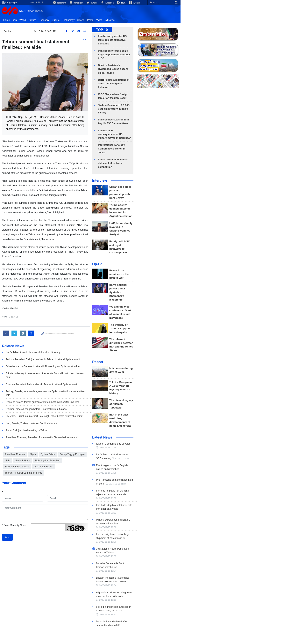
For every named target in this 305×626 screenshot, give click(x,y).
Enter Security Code (42, 491)
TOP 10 (164, 30)
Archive (230, 3)
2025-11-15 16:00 (170, 546)
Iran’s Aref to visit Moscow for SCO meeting (182, 380)
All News (138, 20)
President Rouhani (43, 426)
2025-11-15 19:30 (187, 448)
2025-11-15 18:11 (181, 492)
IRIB (119, 426)
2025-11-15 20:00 (177, 438)
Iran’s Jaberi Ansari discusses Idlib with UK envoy (61, 332)
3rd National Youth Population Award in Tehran (184, 455)
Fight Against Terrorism (45, 433)
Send (35, 503)
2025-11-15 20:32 (176, 427)
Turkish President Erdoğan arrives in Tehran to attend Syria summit (71, 339)
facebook (201, 3)
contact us (269, 599)
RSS (216, 3)
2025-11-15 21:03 (180, 416)
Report (160, 296)
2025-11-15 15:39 (182, 556)
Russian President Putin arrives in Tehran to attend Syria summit (69, 360)
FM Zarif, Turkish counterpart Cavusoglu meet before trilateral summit (72, 388)
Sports (108, 20)
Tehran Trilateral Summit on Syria (51, 439)
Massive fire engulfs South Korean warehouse (183, 466)
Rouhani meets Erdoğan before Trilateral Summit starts (64, 381)
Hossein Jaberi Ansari (75, 433)
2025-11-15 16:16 (180, 524)
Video (127, 20)
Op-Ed (159, 216)
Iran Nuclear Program (113, 582)
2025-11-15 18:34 (185, 481)
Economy (72, 20)
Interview (161, 151)
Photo (118, 20)
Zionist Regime (83, 582)
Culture (84, 20)
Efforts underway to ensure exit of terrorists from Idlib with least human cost (75, 353)
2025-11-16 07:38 (170, 373)
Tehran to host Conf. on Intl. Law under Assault (184, 542)
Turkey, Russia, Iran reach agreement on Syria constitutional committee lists (75, 367)
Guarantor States (101, 433)
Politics (60, 20)
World (50, 20)
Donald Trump (56, 582)
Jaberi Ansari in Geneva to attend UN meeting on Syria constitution (71, 346)
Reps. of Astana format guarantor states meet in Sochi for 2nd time (70, 374)
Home (34, 20)
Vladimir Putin (135, 426)
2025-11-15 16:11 (182, 535)
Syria (61, 426)
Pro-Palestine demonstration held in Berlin (181, 401)
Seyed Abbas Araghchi (148, 582)
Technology (96, 20)
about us (254, 599)
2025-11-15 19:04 (170, 470)
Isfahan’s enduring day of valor (191, 302)
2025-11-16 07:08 (185, 394)
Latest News (164, 363)
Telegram (151, 3)
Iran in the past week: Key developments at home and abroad (189, 347)
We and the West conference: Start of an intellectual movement (190, 254)
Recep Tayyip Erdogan (100, 426)
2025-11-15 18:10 (174, 513)
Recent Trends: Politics (49, 574)
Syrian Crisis (76, 426)
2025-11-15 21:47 (170, 405)
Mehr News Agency (51, 11)
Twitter (185, 3)
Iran (42, 20)
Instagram (168, 3)
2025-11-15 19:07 (170, 459)
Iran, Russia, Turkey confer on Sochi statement (60, 395)
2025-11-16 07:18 (170, 384)
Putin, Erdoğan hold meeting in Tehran (55, 402)
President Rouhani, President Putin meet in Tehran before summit (70, 409)
